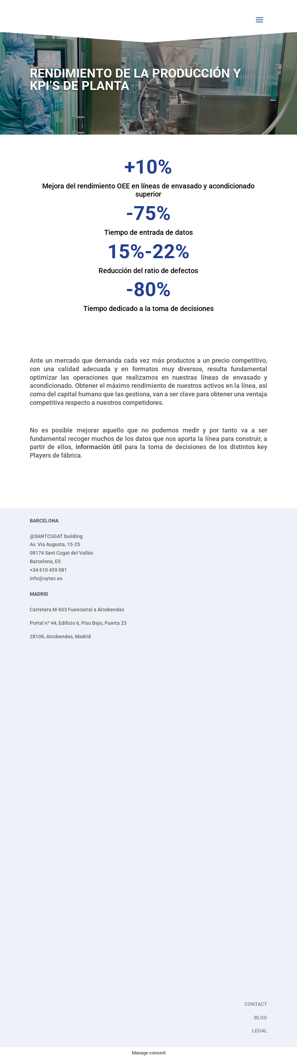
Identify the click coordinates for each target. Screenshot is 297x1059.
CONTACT (256, 1004)
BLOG (260, 1017)
